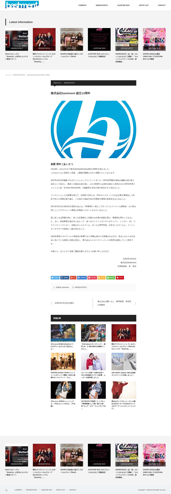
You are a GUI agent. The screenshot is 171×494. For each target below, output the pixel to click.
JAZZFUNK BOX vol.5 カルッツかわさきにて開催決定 (99, 55)
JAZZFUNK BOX (123, 5)
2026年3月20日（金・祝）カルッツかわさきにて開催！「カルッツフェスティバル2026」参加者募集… (126, 58)
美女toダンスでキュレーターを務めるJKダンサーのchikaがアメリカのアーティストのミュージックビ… (124, 404)
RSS (6, 490)
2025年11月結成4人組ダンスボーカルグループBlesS (71, 55)
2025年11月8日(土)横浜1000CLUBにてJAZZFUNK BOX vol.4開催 (153, 56)
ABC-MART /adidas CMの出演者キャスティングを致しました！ (123, 374)
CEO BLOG (72, 48)
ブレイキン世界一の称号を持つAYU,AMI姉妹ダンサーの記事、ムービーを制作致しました (93, 375)
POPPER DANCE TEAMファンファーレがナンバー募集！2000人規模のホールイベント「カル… (63, 375)
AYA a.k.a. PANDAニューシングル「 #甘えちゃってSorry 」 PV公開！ (63, 403)
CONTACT (162, 5)
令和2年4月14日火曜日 (64, 303)
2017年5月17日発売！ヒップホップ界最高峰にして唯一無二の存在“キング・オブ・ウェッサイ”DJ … (93, 404)
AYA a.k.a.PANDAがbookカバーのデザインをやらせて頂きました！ (62, 346)
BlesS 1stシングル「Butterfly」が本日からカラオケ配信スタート (16, 56)
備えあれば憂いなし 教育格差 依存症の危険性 (114, 303)
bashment (65, 287)
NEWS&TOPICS (102, 5)
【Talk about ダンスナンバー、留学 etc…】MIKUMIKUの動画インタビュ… (93, 346)
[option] (19, 44)
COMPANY (82, 5)
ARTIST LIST (144, 5)
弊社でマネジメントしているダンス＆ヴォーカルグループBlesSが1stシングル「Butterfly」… (44, 58)
